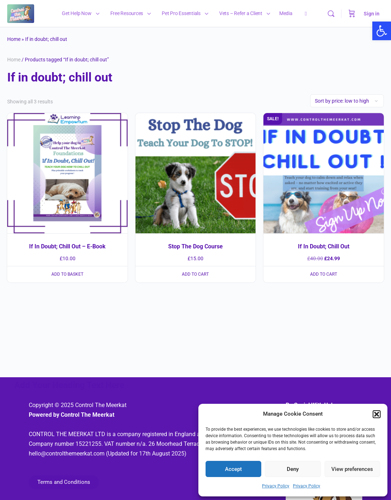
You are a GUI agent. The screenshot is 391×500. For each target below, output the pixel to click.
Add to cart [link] (195, 274)
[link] (381, 31)
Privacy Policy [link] (275, 486)
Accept (233, 469)
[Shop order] (347, 100)
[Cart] (351, 13)
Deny (293, 469)
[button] (376, 414)
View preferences (352, 469)
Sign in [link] (372, 14)
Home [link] (13, 39)
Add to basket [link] (67, 274)
